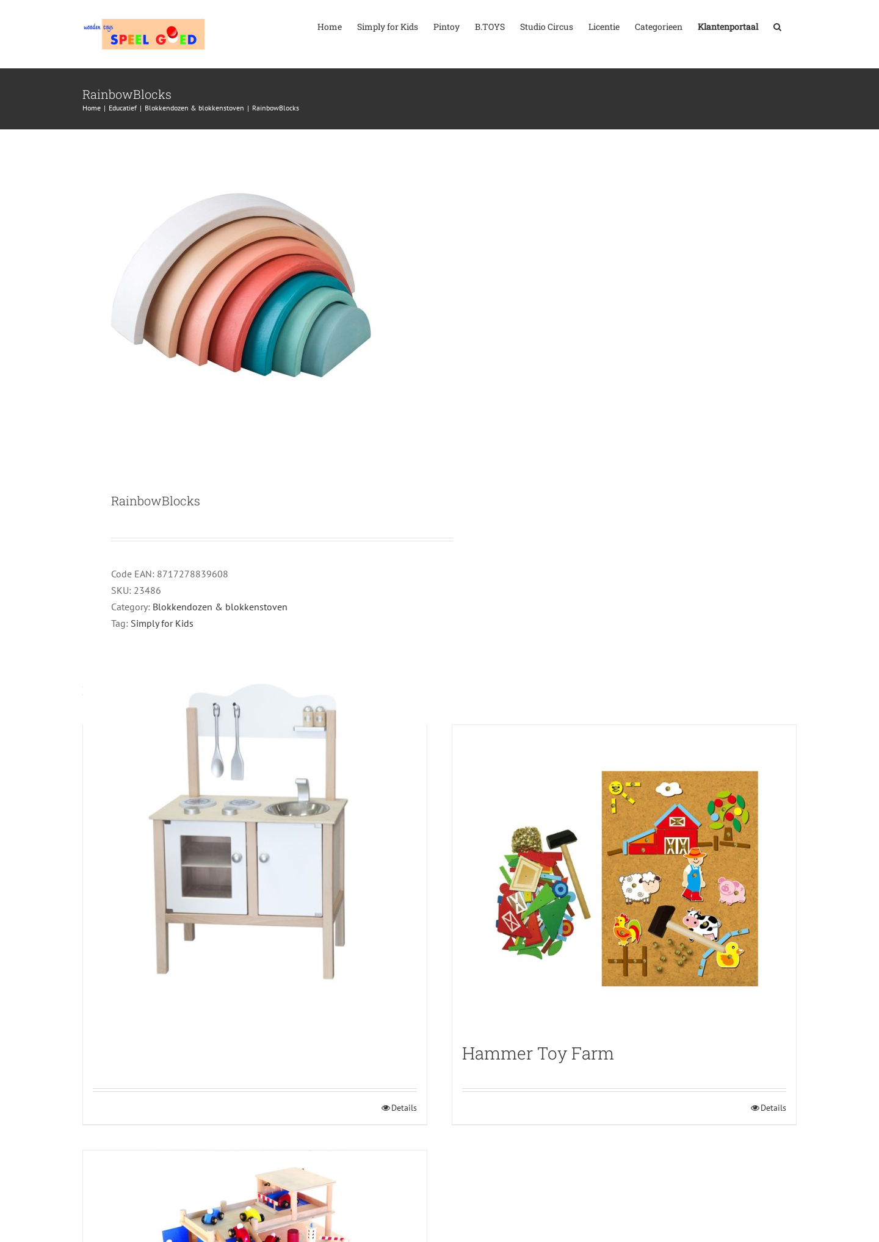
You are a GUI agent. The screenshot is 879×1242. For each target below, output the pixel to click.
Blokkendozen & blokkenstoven (220, 607)
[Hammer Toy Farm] (624, 877)
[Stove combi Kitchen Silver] (255, 835)
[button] (777, 25)
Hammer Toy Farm (538, 1053)
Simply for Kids (162, 623)
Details (404, 1107)
